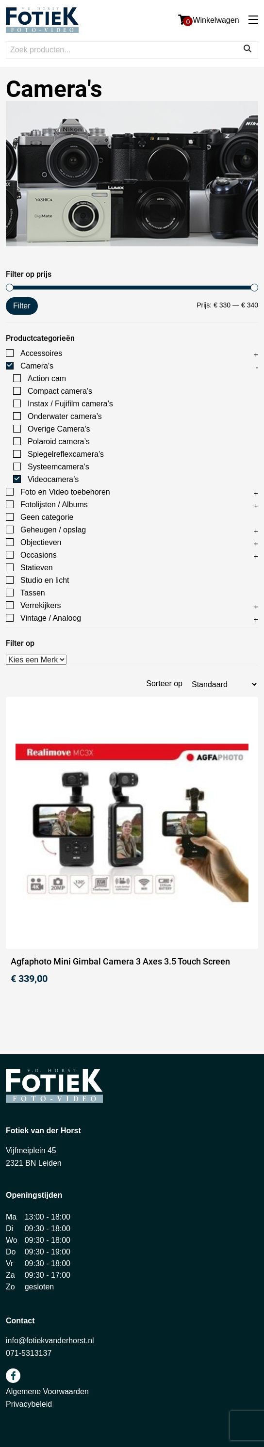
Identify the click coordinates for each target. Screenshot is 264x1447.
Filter (22, 306)
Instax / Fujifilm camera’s (70, 404)
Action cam (47, 378)
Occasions (38, 555)
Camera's (36, 366)
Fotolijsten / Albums (54, 504)
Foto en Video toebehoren (65, 492)
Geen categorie (46, 517)
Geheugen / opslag (53, 530)
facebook (13, 1375)
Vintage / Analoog (50, 618)
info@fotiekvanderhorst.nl (50, 1340)
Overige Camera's (59, 429)
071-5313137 (28, 1353)
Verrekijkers (40, 605)
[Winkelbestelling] (224, 684)
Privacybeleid (29, 1404)
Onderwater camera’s (65, 416)
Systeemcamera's (58, 467)
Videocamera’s (53, 479)
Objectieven (41, 542)
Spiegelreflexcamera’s (66, 454)
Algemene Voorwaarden (47, 1391)
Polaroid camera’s (59, 441)
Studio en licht (44, 580)
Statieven (36, 567)
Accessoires (41, 353)
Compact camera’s (60, 391)
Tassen (32, 593)
